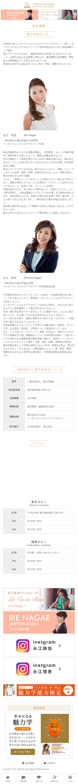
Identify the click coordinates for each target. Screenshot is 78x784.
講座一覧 (39, 781)
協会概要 (29, 763)
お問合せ (51, 763)
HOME (7, 781)
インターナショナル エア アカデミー (46, 418)
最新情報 (23, 781)
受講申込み (55, 781)
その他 (70, 781)
